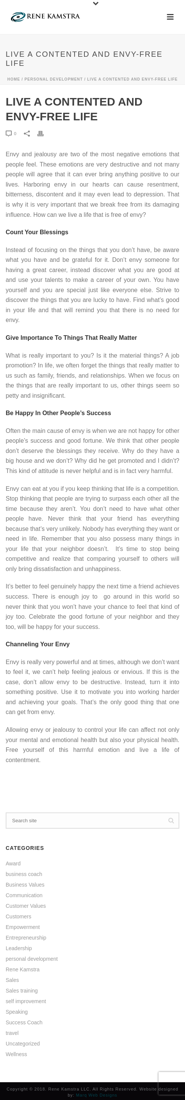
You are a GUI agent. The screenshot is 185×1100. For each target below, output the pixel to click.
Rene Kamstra (22, 969)
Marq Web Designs (96, 1095)
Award (13, 863)
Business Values (25, 885)
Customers (18, 916)
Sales (12, 980)
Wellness (16, 1054)
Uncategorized (23, 1044)
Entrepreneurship (26, 938)
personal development (54, 79)
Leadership (19, 948)
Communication (24, 895)
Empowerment (23, 927)
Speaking (17, 1012)
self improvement (26, 1001)
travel (12, 1033)
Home (13, 79)
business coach (24, 874)
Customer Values (26, 906)
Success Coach (24, 1022)
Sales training (22, 991)
